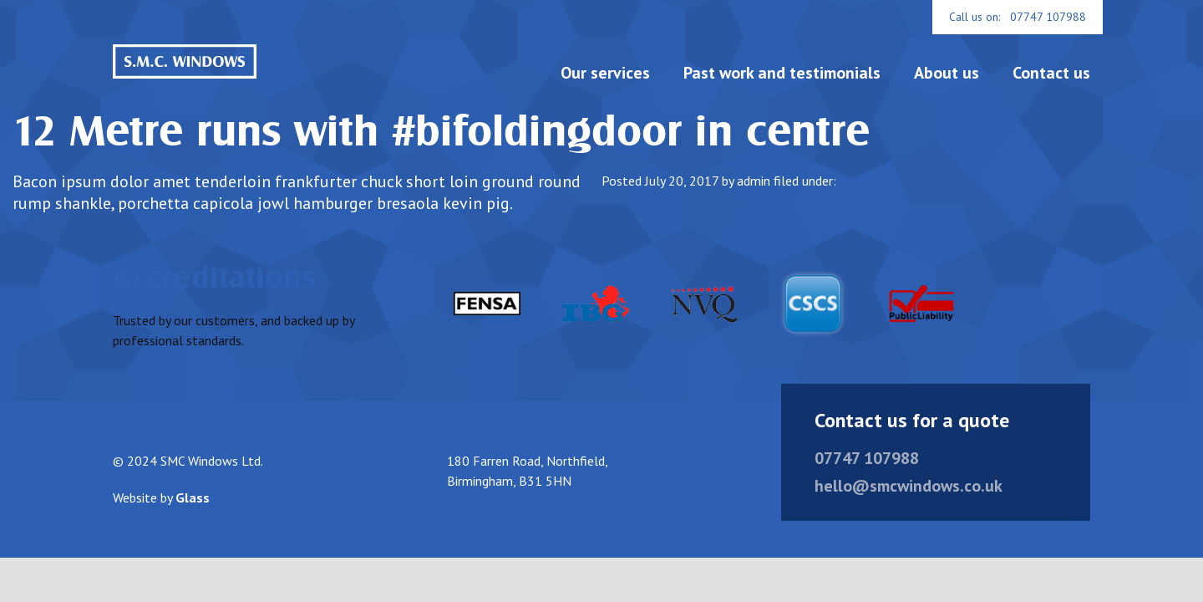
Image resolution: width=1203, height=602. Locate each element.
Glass (192, 515)
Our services (605, 73)
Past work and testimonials (782, 73)
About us (946, 73)
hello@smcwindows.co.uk (908, 503)
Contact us (1051, 73)
